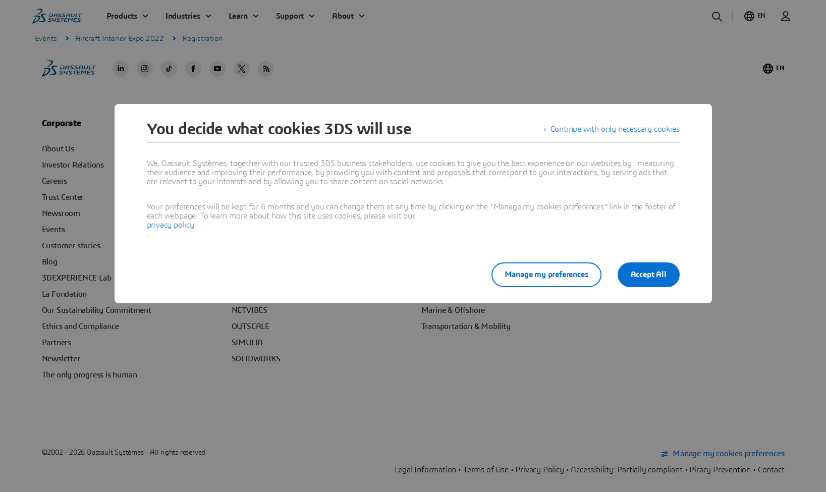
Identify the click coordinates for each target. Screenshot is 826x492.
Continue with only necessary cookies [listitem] (615, 129)
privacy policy (170, 225)
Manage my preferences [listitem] (546, 274)
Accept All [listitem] (649, 274)
